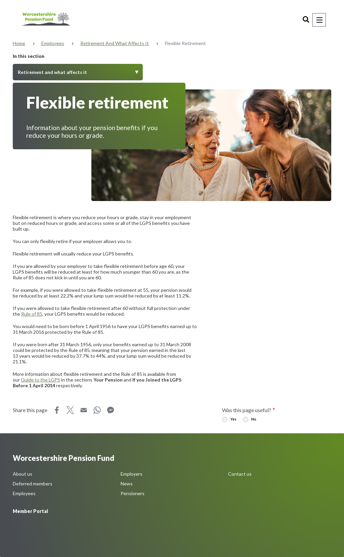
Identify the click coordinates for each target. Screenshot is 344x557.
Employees (52, 43)
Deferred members (32, 483)
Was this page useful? (246, 410)
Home (19, 43)
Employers (131, 474)
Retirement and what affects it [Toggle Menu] (52, 72)
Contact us (240, 474)
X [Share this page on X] (70, 410)
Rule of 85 (31, 314)
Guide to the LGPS (40, 380)
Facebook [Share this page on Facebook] (57, 410)
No (253, 419)
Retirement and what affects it (114, 43)
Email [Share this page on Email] (84, 410)
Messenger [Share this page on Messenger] (110, 410)
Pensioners (132, 493)
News (127, 483)
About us (22, 474)
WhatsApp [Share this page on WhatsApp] (97, 410)
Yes (233, 419)
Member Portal (30, 511)
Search (306, 20)
